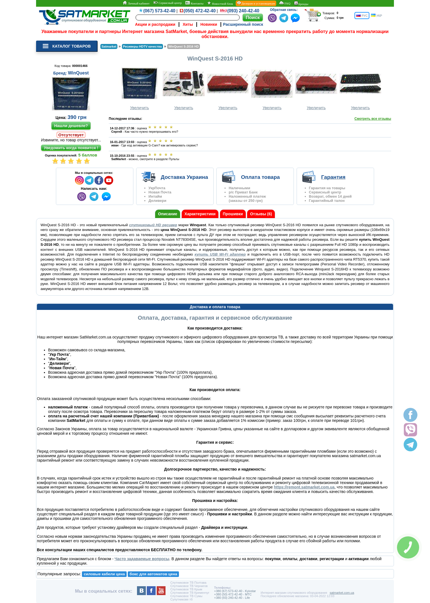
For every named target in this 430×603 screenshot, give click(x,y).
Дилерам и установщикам (256, 3)
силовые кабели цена (104, 574)
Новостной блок (220, 3)
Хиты (188, 24)
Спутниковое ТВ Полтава (188, 582)
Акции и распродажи (155, 24)
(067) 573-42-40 (159, 10)
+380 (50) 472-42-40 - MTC (233, 594)
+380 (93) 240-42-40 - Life (232, 597)
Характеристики (200, 214)
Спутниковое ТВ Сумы (186, 596)
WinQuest (78, 73)
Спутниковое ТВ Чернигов (188, 586)
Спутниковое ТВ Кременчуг (189, 592)
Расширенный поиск (243, 24)
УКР (376, 15)
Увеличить (139, 88)
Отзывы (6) (261, 214)
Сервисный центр (167, 2)
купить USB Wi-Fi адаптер (220, 254)
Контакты (194, 3)
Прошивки (233, 214)
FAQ (284, 3)
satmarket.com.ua (342, 592)
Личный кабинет (136, 3)
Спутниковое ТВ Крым (186, 589)
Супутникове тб (181, 599)
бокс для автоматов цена (153, 574)
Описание (167, 214)
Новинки (208, 24)
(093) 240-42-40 (243, 10)
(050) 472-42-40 (200, 10)
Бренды (301, 3)
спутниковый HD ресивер (153, 225)
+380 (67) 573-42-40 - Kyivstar (235, 591)
